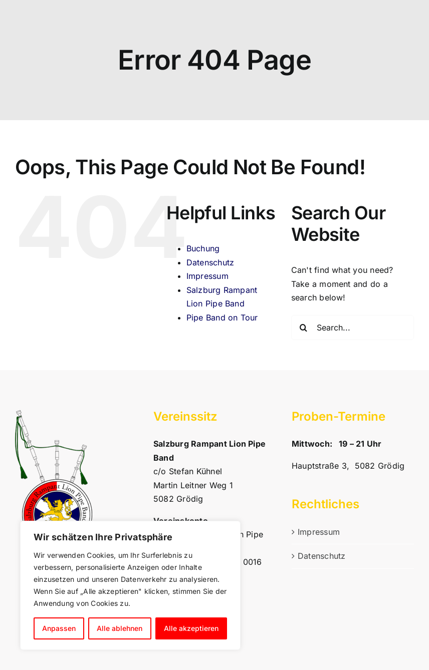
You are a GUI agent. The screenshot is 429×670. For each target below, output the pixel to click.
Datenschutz (210, 262)
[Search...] (352, 327)
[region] (130, 585)
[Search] (303, 327)
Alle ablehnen (119, 628)
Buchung (203, 248)
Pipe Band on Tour (222, 317)
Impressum (207, 276)
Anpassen (59, 628)
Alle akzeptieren (191, 628)
